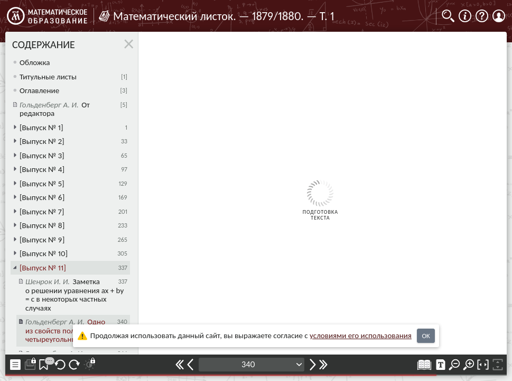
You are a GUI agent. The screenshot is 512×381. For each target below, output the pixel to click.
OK (426, 336)
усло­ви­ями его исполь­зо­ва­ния (361, 335)
